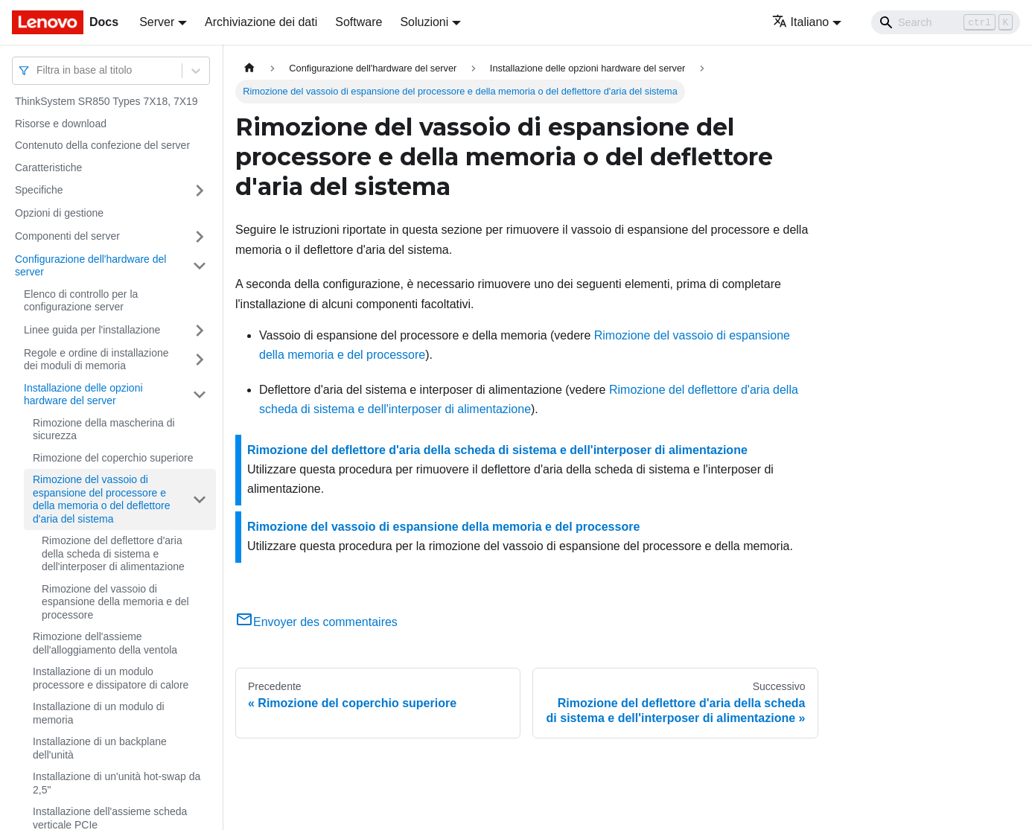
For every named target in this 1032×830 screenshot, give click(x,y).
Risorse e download (60, 124)
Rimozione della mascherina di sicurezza (104, 429)
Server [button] (156, 22)
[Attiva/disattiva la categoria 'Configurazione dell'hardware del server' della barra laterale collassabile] (199, 266)
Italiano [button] (800, 22)
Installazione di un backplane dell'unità (100, 748)
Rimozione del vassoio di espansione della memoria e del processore (115, 602)
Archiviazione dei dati (261, 22)
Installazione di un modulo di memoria (99, 713)
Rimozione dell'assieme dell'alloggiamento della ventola (105, 643)
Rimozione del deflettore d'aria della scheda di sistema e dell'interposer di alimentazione (113, 553)
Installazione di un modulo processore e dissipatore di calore (110, 678)
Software (358, 22)
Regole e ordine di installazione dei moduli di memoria (96, 359)
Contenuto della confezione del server (102, 145)
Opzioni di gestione (59, 213)
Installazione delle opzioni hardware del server (83, 394)
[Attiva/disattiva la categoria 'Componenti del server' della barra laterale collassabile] (199, 237)
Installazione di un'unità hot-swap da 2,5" (116, 783)
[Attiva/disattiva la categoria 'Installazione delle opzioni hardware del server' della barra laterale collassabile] (199, 394)
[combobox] (37, 70)
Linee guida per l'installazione (92, 330)
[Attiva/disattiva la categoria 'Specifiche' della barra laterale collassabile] (199, 190)
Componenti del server (67, 236)
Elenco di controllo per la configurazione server (81, 300)
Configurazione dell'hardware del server (90, 265)
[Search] (945, 22)
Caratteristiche (48, 167)
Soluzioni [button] (424, 22)
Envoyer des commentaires (316, 622)
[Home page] (249, 68)
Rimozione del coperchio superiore (113, 458)
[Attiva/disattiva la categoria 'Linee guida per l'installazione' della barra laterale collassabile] (199, 330)
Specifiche (39, 190)
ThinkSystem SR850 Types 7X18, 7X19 (106, 101)
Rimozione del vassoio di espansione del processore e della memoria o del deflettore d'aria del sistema (101, 499)
